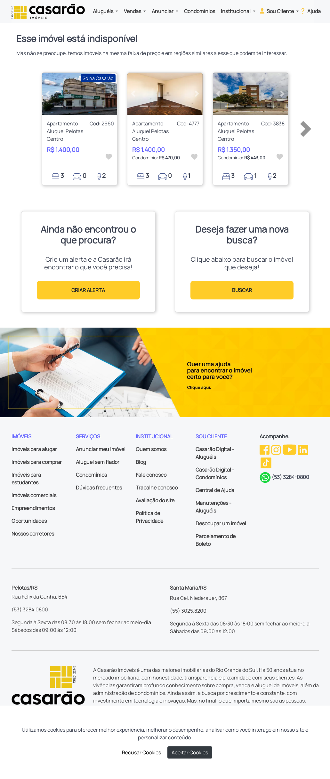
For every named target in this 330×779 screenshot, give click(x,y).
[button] (47, 94)
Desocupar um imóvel (221, 523)
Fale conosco (151, 474)
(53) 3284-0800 (290, 477)
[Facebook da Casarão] (265, 449)
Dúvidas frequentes (99, 487)
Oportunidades (29, 520)
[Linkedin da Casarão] (303, 449)
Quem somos (151, 449)
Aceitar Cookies (190, 752)
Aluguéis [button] (103, 11)
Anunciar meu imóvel (100, 449)
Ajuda (310, 10)
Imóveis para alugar (34, 449)
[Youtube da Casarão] (290, 449)
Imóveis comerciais (34, 495)
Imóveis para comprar (37, 461)
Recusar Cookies (141, 752)
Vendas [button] (133, 11)
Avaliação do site (155, 500)
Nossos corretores (33, 533)
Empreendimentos (33, 508)
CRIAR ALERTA (88, 290)
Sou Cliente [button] (277, 10)
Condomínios (199, 11)
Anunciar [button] (163, 11)
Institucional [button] (236, 11)
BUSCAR (242, 290)
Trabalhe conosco (157, 487)
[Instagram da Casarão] (276, 449)
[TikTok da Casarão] (266, 462)
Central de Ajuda (215, 490)
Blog (141, 461)
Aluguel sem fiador (97, 461)
